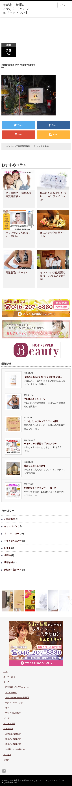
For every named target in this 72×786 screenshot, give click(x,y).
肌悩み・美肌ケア (12, 569)
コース (6, 682)
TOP (5, 672)
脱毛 (7, 708)
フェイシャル (11, 692)
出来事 (7, 548)
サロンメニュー (11, 533)
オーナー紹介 (9, 677)
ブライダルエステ (12, 541)
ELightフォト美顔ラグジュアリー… (41, 443)
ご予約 (6, 760)
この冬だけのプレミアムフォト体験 (41, 421)
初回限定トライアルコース (17, 687)
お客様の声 (9, 519)
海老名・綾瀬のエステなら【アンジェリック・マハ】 (37, 780)
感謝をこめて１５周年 (34, 466)
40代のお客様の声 (13, 744)
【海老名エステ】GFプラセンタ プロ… (43, 377)
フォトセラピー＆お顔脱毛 (17, 697)
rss (4, 771)
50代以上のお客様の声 (15, 749)
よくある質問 (9, 723)
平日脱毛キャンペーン (34, 399)
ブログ (6, 718)
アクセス (7, 754)
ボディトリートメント (15, 703)
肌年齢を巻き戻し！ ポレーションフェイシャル (53, 196)
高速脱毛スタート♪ (16, 272)
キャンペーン (10, 526)
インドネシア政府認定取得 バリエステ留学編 (27, 146)
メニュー (63, 5)
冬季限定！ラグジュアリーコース (40, 488)
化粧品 (7, 555)
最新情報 (8, 562)
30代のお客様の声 (13, 739)
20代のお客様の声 (13, 734)
